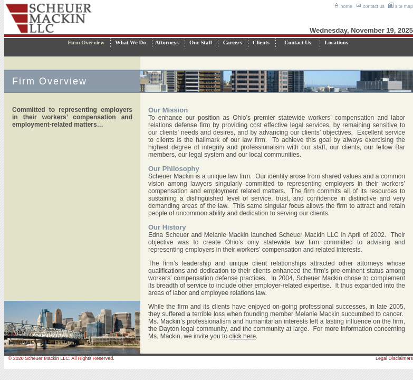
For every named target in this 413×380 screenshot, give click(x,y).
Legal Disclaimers (394, 358)
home (343, 6)
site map (400, 6)
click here (242, 336)
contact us (370, 6)
